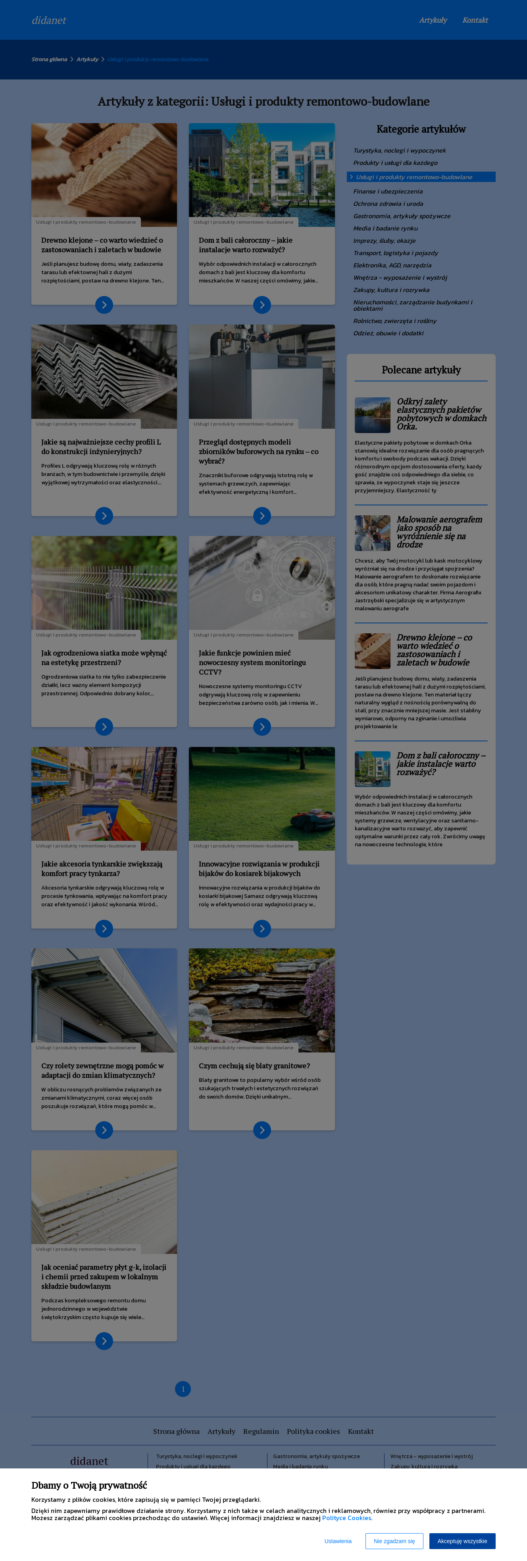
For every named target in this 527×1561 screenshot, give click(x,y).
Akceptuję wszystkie (462, 1541)
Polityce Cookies (346, 1517)
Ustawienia (338, 1541)
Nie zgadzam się (394, 1541)
